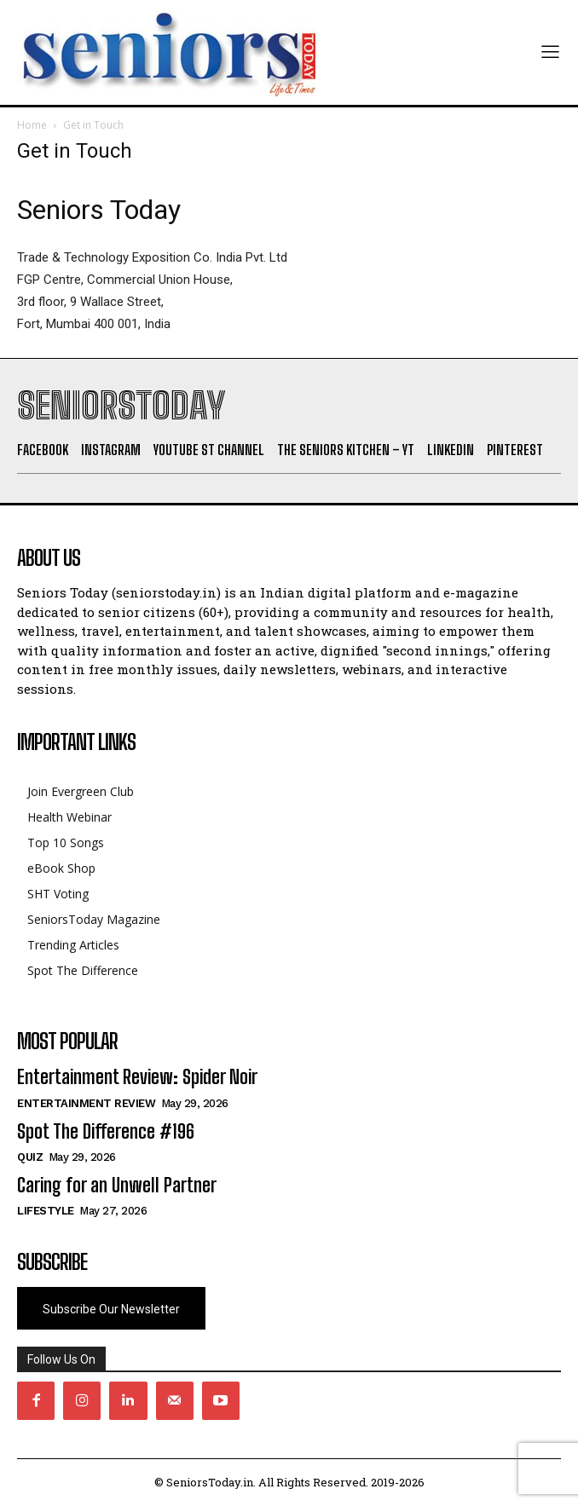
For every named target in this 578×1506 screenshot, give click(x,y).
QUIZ (30, 1157)
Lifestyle (45, 1210)
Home (32, 125)
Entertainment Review (86, 1103)
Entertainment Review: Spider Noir (137, 1076)
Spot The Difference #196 (105, 1131)
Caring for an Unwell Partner (117, 1185)
